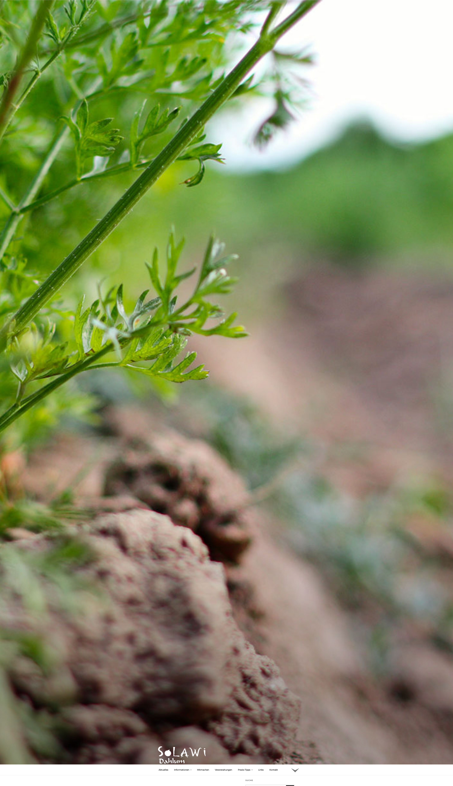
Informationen (183, 769)
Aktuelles (163, 769)
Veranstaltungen (223, 769)
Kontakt (273, 769)
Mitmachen (203, 769)
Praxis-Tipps (245, 769)
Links (261, 769)
